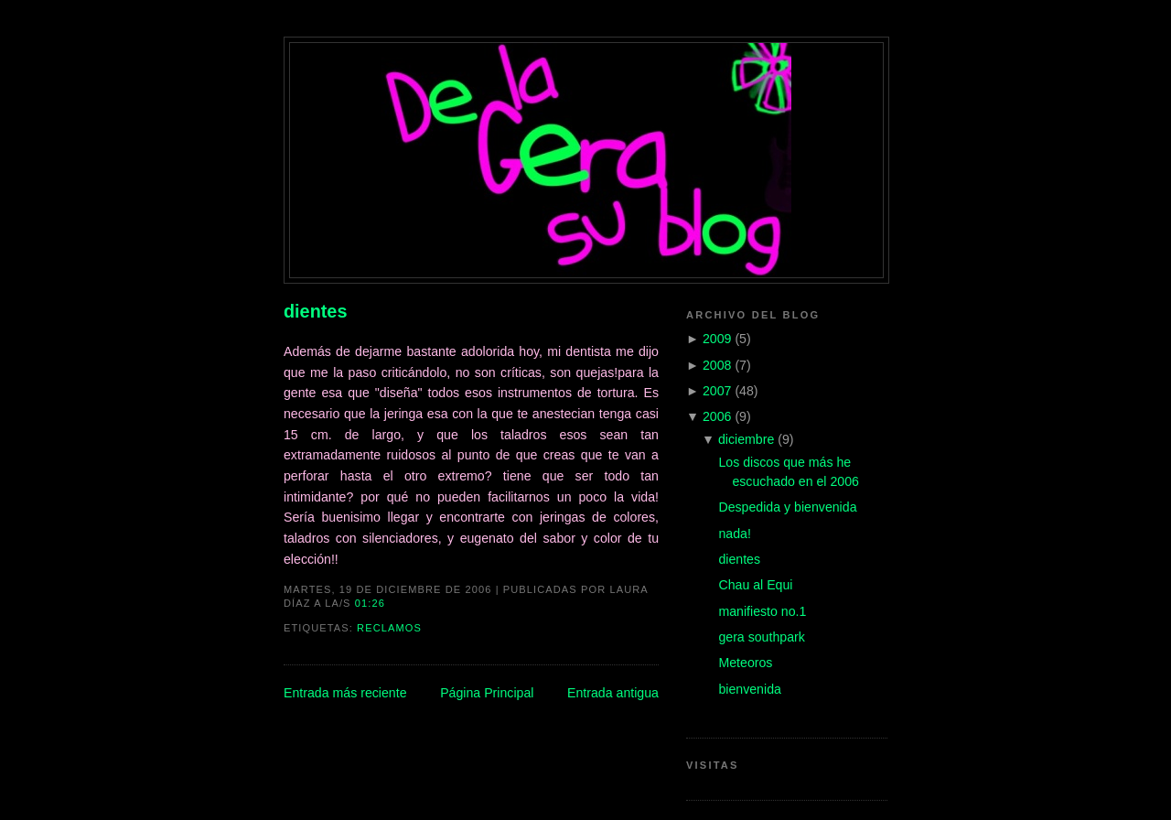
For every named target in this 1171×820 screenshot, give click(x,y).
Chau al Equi (755, 584)
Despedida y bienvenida (787, 507)
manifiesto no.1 (762, 611)
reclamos (389, 627)
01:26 (370, 603)
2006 (717, 416)
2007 (717, 390)
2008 (717, 365)
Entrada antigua (613, 692)
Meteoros (745, 662)
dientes (315, 311)
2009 (717, 338)
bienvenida (749, 689)
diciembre (746, 439)
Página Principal (486, 692)
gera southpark (761, 637)
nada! (734, 533)
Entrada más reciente (345, 692)
